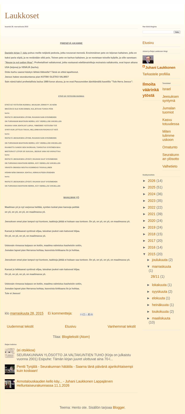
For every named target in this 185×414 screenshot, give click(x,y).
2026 (152, 181)
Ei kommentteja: (60, 313)
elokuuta (159, 298)
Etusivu (70, 326)
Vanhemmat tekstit (122, 326)
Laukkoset (22, 15)
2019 (152, 227)
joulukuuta (160, 260)
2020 (152, 221)
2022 (152, 207)
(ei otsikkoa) (26, 350)
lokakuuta (160, 285)
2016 (152, 247)
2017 (152, 241)
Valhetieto (169, 166)
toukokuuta (161, 311)
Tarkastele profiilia (156, 74)
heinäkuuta (161, 305)
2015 (152, 254)
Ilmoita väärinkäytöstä (151, 90)
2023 (152, 201)
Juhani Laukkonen (160, 67)
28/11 (155, 276)
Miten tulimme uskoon (168, 135)
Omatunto (169, 147)
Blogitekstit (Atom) (76, 337)
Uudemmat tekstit (20, 326)
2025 (152, 187)
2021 (152, 214)
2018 (152, 234)
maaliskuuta (161, 318)
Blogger (118, 407)
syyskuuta (160, 291)
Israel (166, 89)
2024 (152, 194)
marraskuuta (161, 266)
